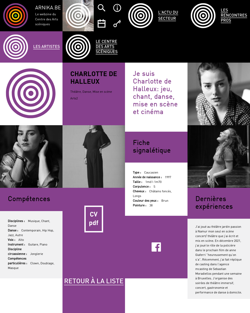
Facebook (156, 247)
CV (93, 219)
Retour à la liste (94, 281)
